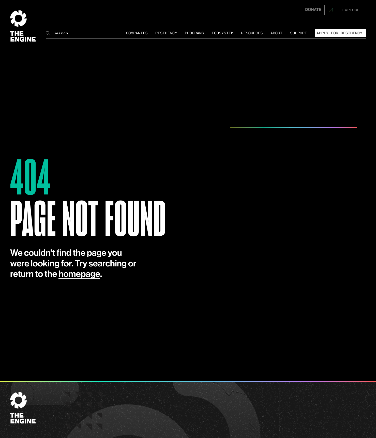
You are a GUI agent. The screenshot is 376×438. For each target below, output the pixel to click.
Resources (252, 33)
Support (298, 33)
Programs (194, 33)
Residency (166, 33)
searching (108, 263)
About (276, 33)
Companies (137, 33)
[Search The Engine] (83, 33)
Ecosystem (222, 33)
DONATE (313, 10)
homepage (79, 274)
